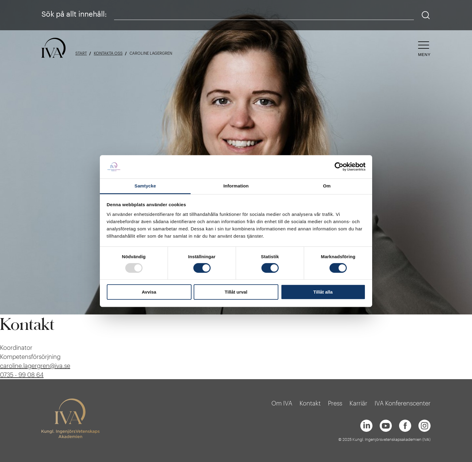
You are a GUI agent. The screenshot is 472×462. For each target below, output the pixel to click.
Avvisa (149, 291)
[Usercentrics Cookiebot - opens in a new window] (339, 166)
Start (81, 53)
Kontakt (310, 403)
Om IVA (281, 403)
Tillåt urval (236, 291)
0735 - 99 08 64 (22, 374)
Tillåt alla (323, 291)
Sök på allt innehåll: (74, 13)
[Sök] (426, 15)
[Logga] (53, 48)
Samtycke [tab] (145, 185)
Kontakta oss (108, 53)
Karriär (358, 403)
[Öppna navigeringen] (424, 49)
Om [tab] (326, 185)
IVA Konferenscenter (403, 403)
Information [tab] (236, 185)
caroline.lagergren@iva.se (35, 365)
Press (335, 403)
